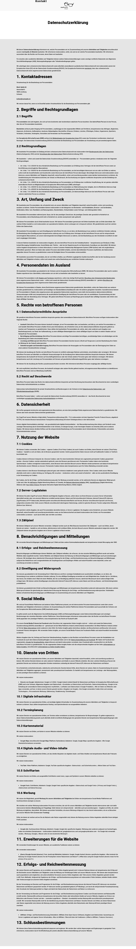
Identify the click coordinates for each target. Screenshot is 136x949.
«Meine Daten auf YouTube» (107, 768)
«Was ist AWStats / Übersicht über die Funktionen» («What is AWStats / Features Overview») (83, 920)
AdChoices (33, 485)
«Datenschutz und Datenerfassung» (30, 791)
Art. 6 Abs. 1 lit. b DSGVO (28, 166)
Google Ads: (24, 832)
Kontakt (41, 1)
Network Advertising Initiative (76, 485)
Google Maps (24, 743)
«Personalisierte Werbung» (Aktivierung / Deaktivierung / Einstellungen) (84, 694)
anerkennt (89, 68)
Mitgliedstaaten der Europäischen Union (66, 138)
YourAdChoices (95, 485)
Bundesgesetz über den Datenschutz (102, 152)
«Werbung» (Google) (31, 836)
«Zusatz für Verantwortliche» (35, 645)
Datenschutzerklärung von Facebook (84, 642)
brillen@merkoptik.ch (24, 99)
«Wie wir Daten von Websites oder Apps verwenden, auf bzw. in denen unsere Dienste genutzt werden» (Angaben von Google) (68, 692)
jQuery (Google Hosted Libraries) (31, 857)
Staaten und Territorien (46, 278)
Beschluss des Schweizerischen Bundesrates (101, 278)
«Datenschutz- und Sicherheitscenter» (85, 768)
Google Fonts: (25, 788)
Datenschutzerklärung (25, 689)
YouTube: (23, 768)
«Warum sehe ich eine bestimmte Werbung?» (53, 836)
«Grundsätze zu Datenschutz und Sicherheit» (89, 687)
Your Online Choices (33, 487)
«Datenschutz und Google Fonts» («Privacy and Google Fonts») (97, 788)
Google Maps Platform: (48, 743)
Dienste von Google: (27, 685)
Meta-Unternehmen (30, 631)
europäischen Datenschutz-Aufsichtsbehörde (40, 399)
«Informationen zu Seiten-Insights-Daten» (52, 649)
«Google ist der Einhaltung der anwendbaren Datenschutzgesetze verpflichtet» (60, 689)
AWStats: (23, 918)
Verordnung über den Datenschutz (51, 154)
